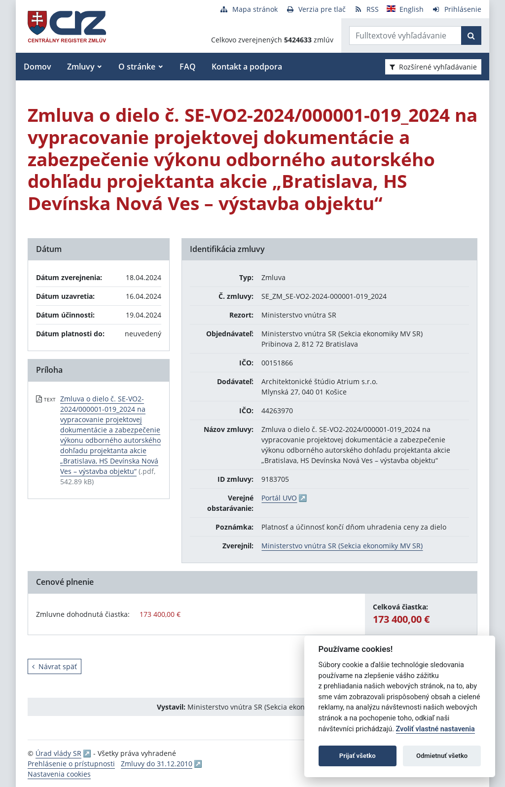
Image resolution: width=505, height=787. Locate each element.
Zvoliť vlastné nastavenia (435, 729)
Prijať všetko (357, 755)
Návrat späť (54, 666)
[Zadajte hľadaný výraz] (405, 35)
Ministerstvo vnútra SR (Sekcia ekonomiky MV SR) (342, 545)
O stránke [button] (136, 66)
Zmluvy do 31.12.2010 (156, 763)
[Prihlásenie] (456, 9)
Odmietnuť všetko (442, 755)
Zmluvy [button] (81, 66)
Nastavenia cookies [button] (59, 774)
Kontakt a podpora (247, 66)
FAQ (188, 66)
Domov (37, 66)
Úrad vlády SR (58, 753)
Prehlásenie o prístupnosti (71, 763)
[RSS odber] (366, 9)
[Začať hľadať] (471, 35)
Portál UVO (279, 497)
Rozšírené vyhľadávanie (433, 67)
